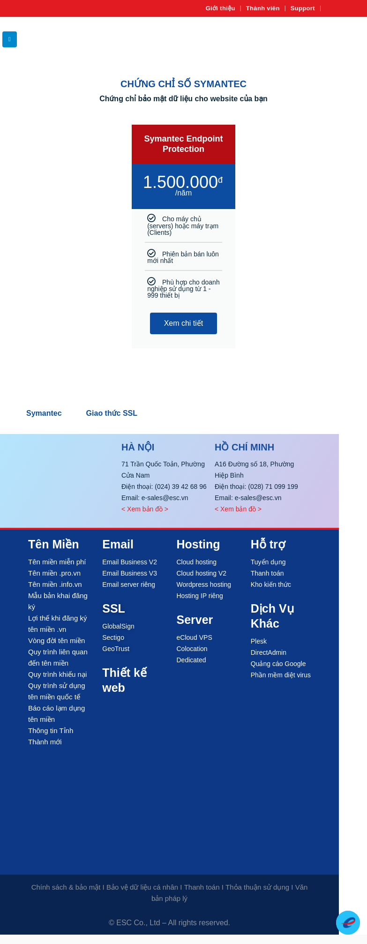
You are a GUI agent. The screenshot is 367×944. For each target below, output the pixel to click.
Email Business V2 (129, 562)
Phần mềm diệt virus (281, 675)
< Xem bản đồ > (144, 509)
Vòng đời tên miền (56, 640)
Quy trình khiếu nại (57, 674)
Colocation (192, 648)
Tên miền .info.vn (55, 584)
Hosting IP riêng (200, 595)
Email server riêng (128, 584)
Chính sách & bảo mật (66, 887)
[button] (9, 39)
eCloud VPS (194, 637)
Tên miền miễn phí (57, 562)
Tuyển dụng (268, 562)
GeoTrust (115, 648)
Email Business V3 (129, 573)
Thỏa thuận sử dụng (257, 887)
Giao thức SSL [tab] (111, 413)
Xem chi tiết (183, 323)
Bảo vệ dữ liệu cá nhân (142, 887)
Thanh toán (267, 573)
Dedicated (191, 660)
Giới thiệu (220, 8)
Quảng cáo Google (278, 663)
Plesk (259, 641)
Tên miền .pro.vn (54, 573)
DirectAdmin (268, 652)
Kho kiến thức (271, 584)
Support (303, 8)
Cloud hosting (197, 562)
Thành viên (263, 8)
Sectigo (113, 637)
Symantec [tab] (44, 413)
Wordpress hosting (204, 584)
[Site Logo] (339, 39)
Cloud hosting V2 (202, 573)
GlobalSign (118, 626)
